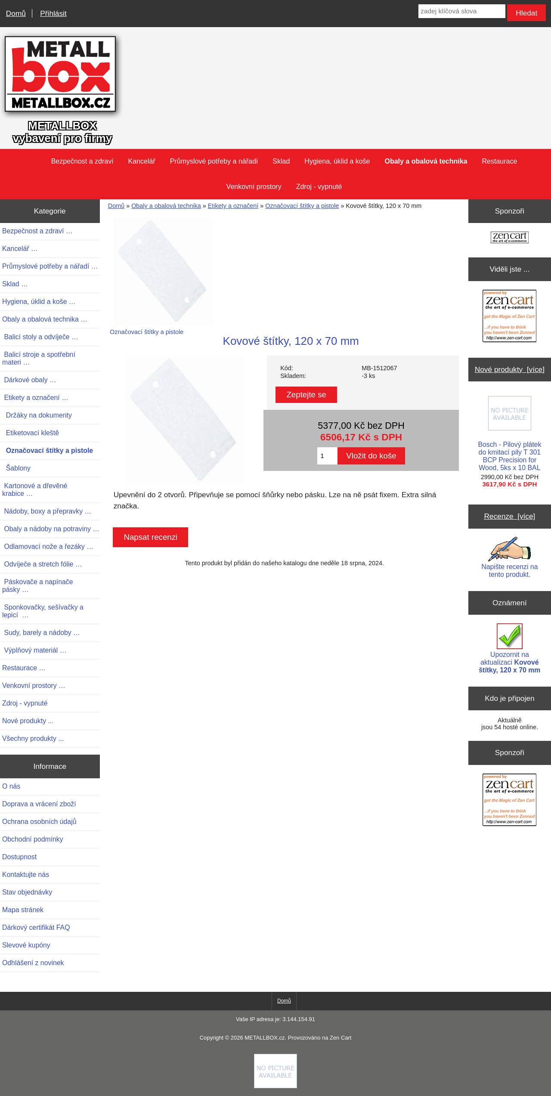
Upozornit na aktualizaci (509, 648)
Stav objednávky (27, 892)
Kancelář (141, 161)
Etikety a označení (233, 205)
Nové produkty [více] (510, 369)
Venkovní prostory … (33, 685)
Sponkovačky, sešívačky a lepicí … (43, 611)
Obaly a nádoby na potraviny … (50, 529)
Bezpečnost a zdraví (82, 161)
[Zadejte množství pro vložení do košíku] (327, 455)
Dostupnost (19, 857)
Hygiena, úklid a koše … (39, 301)
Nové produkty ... (28, 720)
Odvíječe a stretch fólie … (42, 564)
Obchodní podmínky (32, 839)
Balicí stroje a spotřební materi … (38, 358)
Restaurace (499, 161)
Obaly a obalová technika (166, 205)
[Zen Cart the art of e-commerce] (510, 238)
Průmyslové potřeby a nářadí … (50, 266)
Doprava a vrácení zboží (39, 804)
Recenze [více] (509, 516)
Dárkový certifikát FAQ (36, 927)
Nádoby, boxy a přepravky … (46, 511)
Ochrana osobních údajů (39, 821)
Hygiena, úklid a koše (337, 161)
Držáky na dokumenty (37, 415)
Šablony (16, 468)
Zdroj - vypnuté (319, 186)
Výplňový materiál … (34, 650)
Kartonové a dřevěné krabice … (34, 489)
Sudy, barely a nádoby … (41, 632)
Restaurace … (24, 668)
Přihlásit (53, 13)
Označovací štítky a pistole (302, 205)
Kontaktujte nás (25, 874)
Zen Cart (340, 1037)
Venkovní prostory (254, 186)
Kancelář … (20, 248)
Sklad (281, 161)
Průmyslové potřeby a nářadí (214, 161)
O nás (11, 786)
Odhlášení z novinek (33, 962)
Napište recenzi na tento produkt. (509, 557)
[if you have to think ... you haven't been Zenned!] (275, 1086)
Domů (16, 13)
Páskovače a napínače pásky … (37, 585)
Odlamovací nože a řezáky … (47, 546)
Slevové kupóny (26, 945)
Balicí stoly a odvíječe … (40, 337)
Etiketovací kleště (30, 433)
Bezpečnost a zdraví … (37, 231)
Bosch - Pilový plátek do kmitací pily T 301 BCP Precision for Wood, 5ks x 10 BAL (509, 433)
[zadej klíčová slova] (461, 11)
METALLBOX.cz (265, 1037)
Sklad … (15, 284)
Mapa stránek (22, 909)
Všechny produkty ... (33, 738)
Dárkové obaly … (29, 380)
